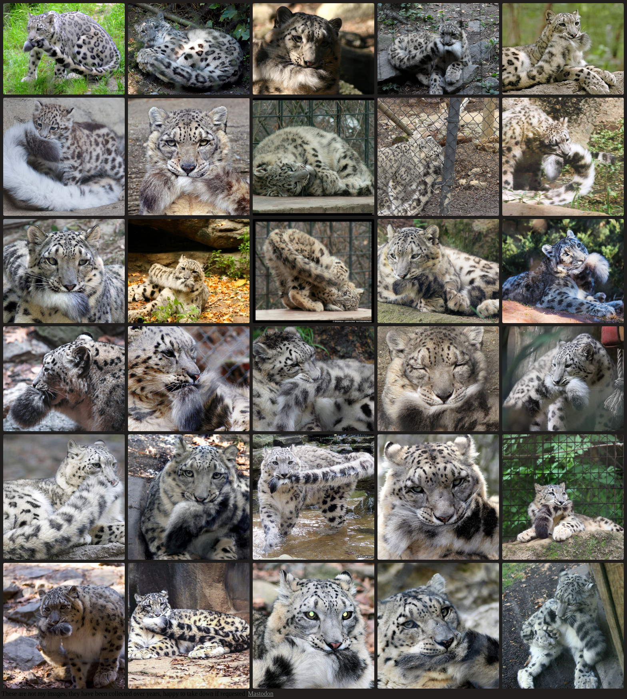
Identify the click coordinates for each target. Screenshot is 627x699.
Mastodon (261, 693)
